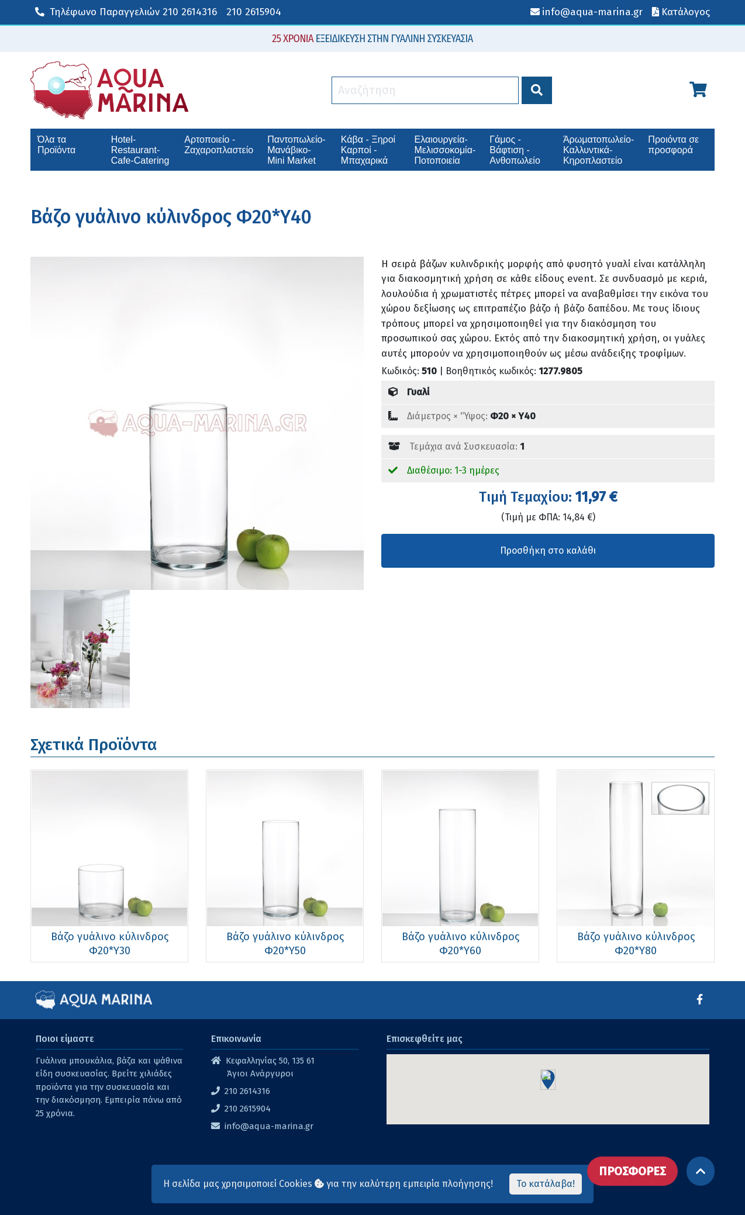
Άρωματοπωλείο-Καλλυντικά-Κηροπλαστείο (598, 149)
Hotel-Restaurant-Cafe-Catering (140, 149)
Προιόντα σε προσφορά (673, 144)
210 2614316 (126, 12)
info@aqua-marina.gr (269, 1126)
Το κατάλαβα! (545, 1183)
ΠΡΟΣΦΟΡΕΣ (632, 1171)
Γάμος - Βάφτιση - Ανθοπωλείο (514, 149)
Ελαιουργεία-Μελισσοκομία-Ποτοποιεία (445, 149)
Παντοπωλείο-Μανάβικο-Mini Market (296, 149)
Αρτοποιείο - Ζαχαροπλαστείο (218, 144)
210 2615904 (253, 12)
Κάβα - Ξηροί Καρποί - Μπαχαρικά (368, 149)
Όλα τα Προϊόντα (56, 144)
